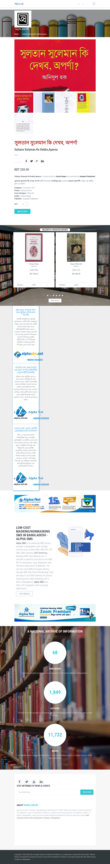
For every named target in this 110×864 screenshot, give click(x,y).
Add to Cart (22, 211)
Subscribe (86, 792)
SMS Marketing (40, 553)
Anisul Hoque (61, 176)
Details (20, 285)
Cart (34, 285)
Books (16, 34)
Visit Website (24, 594)
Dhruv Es (31, 193)
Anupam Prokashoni (87, 176)
